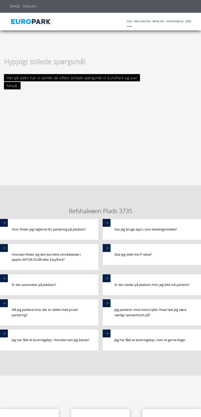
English (29, 6)
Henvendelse (175, 21)
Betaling (158, 21)
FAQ (129, 21)
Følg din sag (142, 21)
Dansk (15, 6)
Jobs (188, 21)
